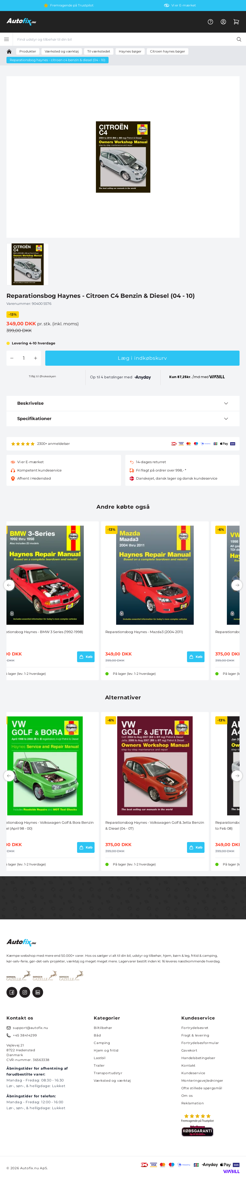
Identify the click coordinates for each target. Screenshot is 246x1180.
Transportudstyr (108, 1073)
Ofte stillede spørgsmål (201, 1088)
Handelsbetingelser (198, 1058)
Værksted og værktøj (112, 1080)
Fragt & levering (195, 1035)
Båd (97, 1035)
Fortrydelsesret (195, 1028)
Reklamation (192, 1103)
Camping (102, 1043)
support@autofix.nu (30, 1028)
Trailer (99, 1065)
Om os (187, 1096)
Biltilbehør (103, 1028)
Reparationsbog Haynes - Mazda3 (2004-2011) (144, 632)
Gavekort (189, 1050)
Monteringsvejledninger (202, 1080)
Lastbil (99, 1058)
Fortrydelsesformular (200, 1043)
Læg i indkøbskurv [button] (142, 358)
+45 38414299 (25, 1035)
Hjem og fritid (106, 1050)
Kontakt (188, 1065)
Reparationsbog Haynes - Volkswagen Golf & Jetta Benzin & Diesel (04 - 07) (154, 825)
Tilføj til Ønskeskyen (42, 376)
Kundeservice (193, 1073)
